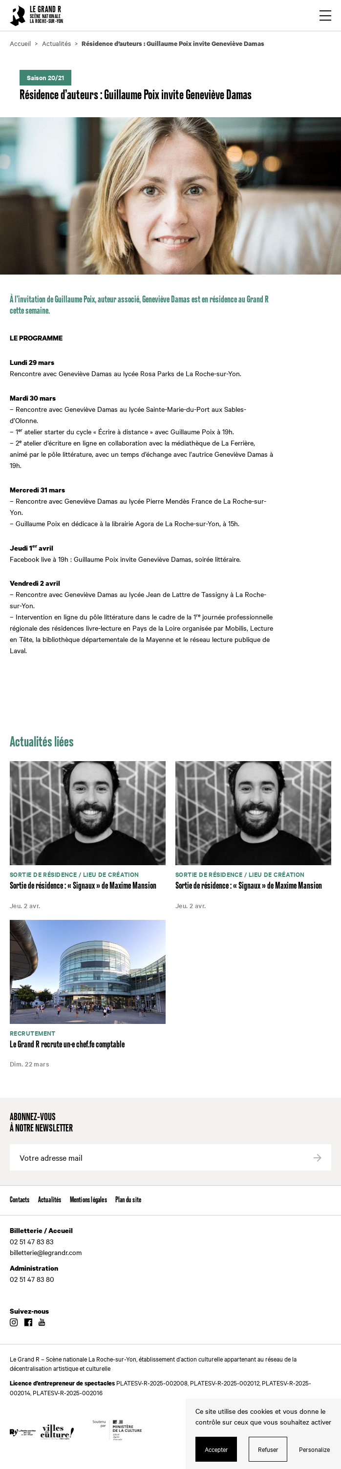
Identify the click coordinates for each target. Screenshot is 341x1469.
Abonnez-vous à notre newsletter (41, 1123)
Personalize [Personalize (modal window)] (314, 1449)
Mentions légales (88, 1200)
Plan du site (128, 1200)
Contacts (20, 1200)
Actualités (50, 1200)
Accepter (216, 1449)
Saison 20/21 (45, 77)
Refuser (268, 1449)
